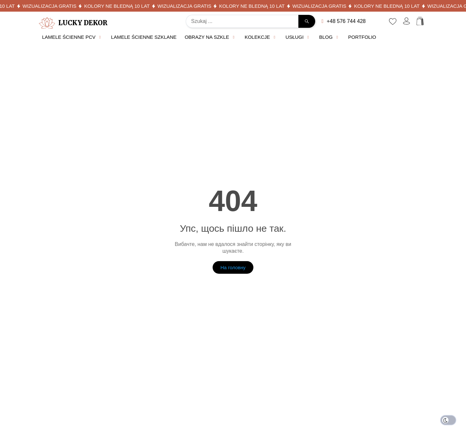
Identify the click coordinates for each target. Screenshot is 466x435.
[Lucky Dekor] (47, 23)
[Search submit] (306, 21)
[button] (72, 37)
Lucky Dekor (82, 23)
